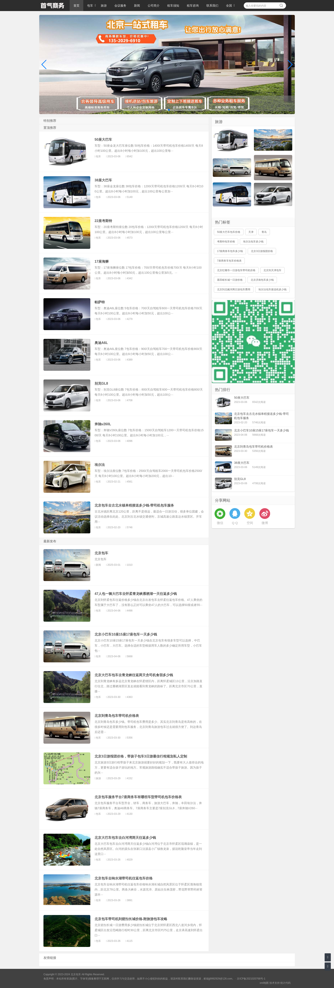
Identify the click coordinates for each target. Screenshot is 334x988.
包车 (90, 5)
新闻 (137, 5)
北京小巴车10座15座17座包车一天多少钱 (126, 634)
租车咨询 (193, 5)
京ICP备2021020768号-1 (251, 978)
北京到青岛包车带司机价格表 (117, 715)
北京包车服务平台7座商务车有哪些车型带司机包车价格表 (138, 797)
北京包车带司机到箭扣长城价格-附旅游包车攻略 (131, 919)
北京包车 (101, 553)
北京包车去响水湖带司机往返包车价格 (124, 878)
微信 (220, 523)
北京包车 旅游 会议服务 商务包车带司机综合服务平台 (52, 5)
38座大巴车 (103, 180)
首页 (76, 5)
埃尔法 (100, 465)
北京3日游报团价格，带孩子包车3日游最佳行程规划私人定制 (141, 756)
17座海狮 (102, 261)
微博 (265, 523)
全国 (229, 5)
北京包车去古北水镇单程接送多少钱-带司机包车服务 (134, 505)
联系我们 (212, 5)
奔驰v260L (103, 424)
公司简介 (154, 5)
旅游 (104, 5)
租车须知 (173, 5)
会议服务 (120, 5)
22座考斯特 (103, 221)
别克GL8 (101, 383)
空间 (250, 523)
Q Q (235, 523)
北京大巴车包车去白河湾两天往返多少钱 (125, 837)
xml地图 (264, 982)
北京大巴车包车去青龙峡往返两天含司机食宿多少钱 (134, 675)
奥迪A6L (101, 343)
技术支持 (274, 982)
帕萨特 (100, 302)
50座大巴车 (103, 139)
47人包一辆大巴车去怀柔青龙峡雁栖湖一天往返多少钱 (136, 594)
